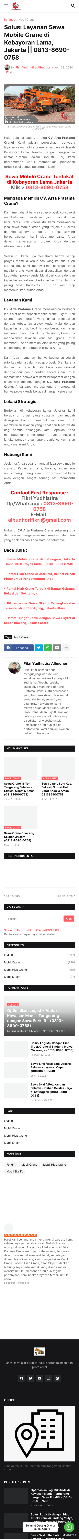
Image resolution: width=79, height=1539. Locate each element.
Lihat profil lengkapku (16, 1282)
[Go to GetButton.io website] (69, 1535)
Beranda (9, 19)
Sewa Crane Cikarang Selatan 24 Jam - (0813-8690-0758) (19, 836)
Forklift (39, 955)
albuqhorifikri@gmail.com (39, 520)
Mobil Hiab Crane (39, 970)
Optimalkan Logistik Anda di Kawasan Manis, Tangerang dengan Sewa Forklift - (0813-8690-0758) (51, 1495)
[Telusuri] (34, 919)
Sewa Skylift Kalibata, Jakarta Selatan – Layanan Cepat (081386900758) (51, 1067)
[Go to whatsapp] (69, 1527)
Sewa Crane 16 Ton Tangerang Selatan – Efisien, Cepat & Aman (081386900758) (19, 789)
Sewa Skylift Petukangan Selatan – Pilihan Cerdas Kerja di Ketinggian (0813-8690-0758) (51, 1090)
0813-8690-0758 (47, 187)
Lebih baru (13, 895)
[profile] (10, 1231)
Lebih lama (65, 895)
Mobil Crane (26, 19)
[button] (5, 6)
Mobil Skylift (39, 977)
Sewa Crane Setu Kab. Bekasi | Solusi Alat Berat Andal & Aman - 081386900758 (57, 789)
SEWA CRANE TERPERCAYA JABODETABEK (32, 930)
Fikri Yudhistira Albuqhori (46, 663)
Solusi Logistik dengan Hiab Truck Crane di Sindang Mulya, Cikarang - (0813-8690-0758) (52, 1046)
